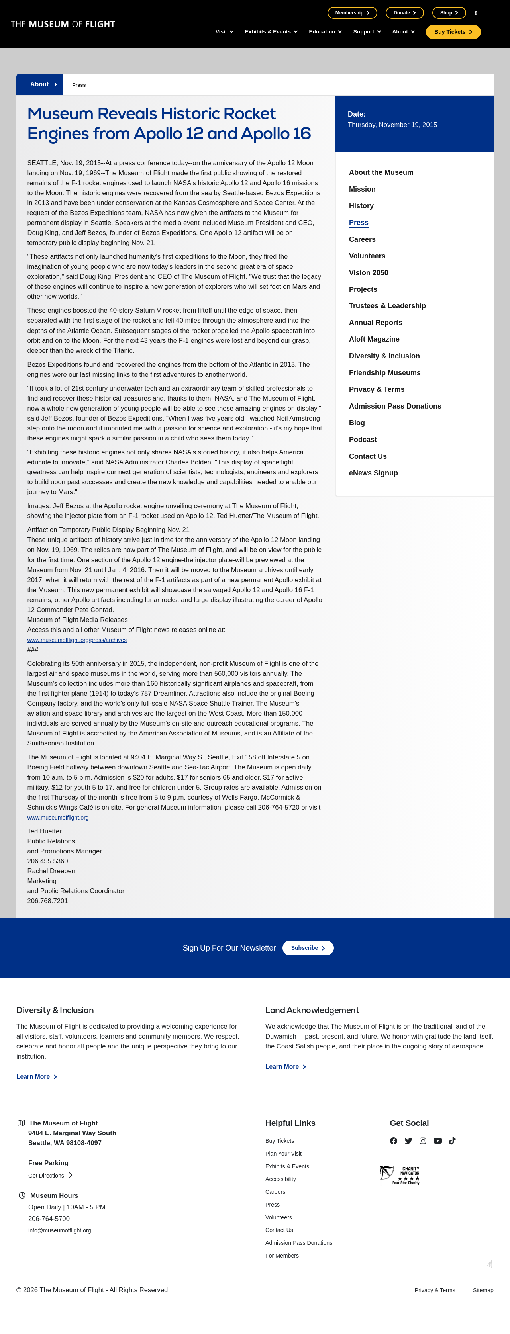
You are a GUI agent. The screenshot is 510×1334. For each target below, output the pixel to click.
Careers (362, 239)
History (361, 206)
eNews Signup (373, 473)
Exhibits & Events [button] (250, 32)
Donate (402, 13)
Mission (362, 189)
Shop (446, 13)
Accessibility (282, 1208)
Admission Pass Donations (395, 406)
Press (79, 85)
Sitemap (481, 1319)
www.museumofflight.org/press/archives (88, 664)
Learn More (34, 1105)
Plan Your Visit (285, 1182)
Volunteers (367, 256)
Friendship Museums (385, 373)
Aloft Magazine (374, 339)
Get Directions (49, 1204)
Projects (363, 289)
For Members (284, 1284)
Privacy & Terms (377, 389)
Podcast (363, 440)
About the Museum (381, 172)
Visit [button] (199, 32)
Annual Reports (375, 323)
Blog (357, 423)
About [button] (396, 32)
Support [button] (356, 32)
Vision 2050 (368, 273)
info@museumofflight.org (65, 1260)
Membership (349, 13)
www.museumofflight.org (79, 841)
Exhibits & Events (290, 1195)
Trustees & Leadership (387, 306)
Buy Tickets (448, 32)
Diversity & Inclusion (384, 356)
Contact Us (368, 456)
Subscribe (304, 977)
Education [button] (310, 32)
